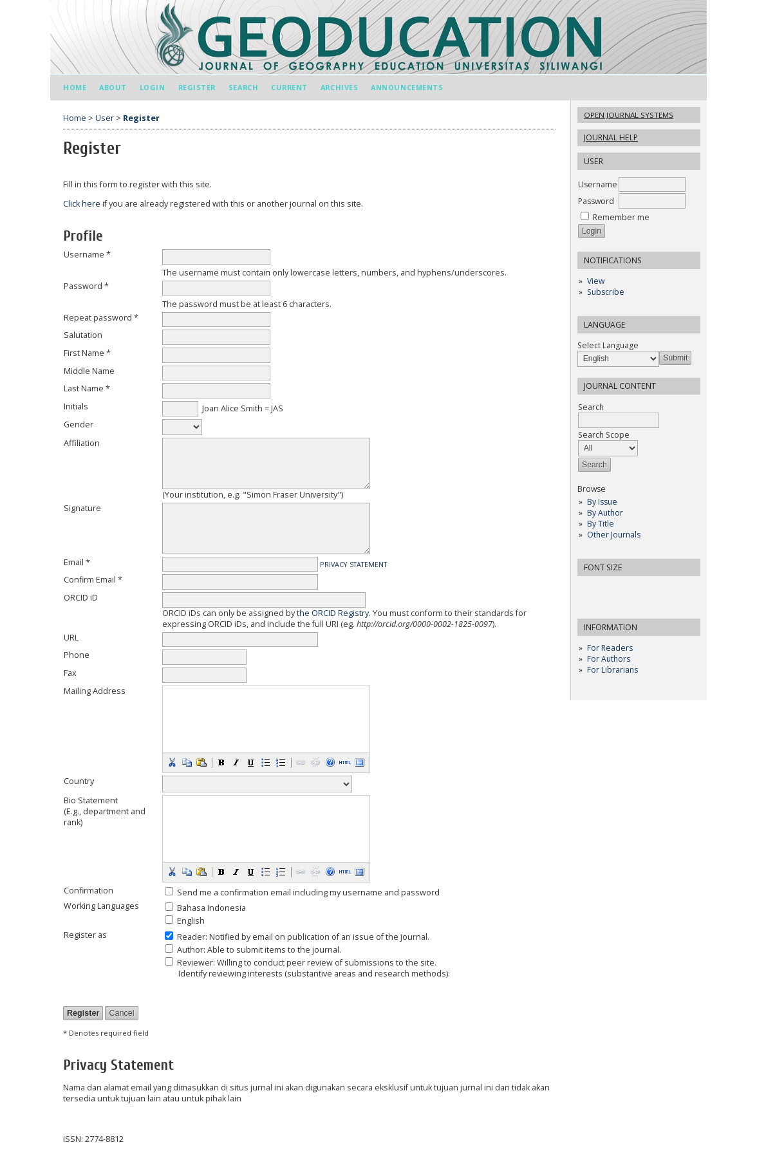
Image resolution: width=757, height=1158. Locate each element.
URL (71, 637)
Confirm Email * (93, 579)
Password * (86, 286)
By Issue (602, 501)
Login (152, 87)
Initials (76, 406)
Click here (81, 203)
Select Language (608, 345)
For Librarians (612, 669)
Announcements (407, 87)
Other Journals (613, 534)
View (595, 280)
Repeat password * (101, 317)
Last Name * (87, 388)
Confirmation (88, 890)
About (113, 87)
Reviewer (195, 962)
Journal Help (611, 137)
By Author (605, 512)
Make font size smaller (589, 590)
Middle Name (89, 371)
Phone (76, 654)
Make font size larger (630, 590)
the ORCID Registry (333, 613)
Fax (70, 673)
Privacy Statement (353, 564)
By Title (600, 523)
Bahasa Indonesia (211, 907)
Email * (77, 562)
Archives (339, 87)
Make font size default (609, 590)
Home (74, 87)
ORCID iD (81, 597)
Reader (191, 936)
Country (79, 781)
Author (190, 949)
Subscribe (605, 291)
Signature (82, 508)
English (191, 920)
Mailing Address (95, 691)
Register (197, 87)
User (104, 118)
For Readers (610, 647)
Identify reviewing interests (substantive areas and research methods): (314, 973)
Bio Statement (91, 800)
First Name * (87, 353)
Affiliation (82, 443)
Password (596, 201)
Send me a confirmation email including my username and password (308, 892)
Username (597, 184)
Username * (87, 254)
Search (243, 87)
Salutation (83, 335)
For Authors (608, 658)
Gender (78, 424)
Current (289, 87)
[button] (172, 762)
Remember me (621, 217)
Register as (85, 934)
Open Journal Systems (628, 115)
